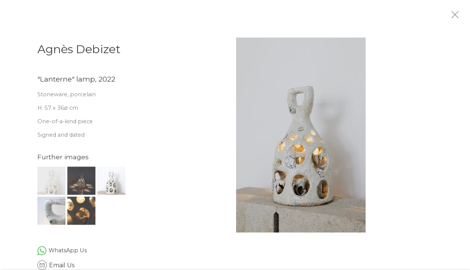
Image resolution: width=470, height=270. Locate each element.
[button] (51, 184)
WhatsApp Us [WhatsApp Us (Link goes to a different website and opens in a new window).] (68, 253)
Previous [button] (16, 135)
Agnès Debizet (78, 53)
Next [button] (454, 135)
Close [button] (462, 16)
